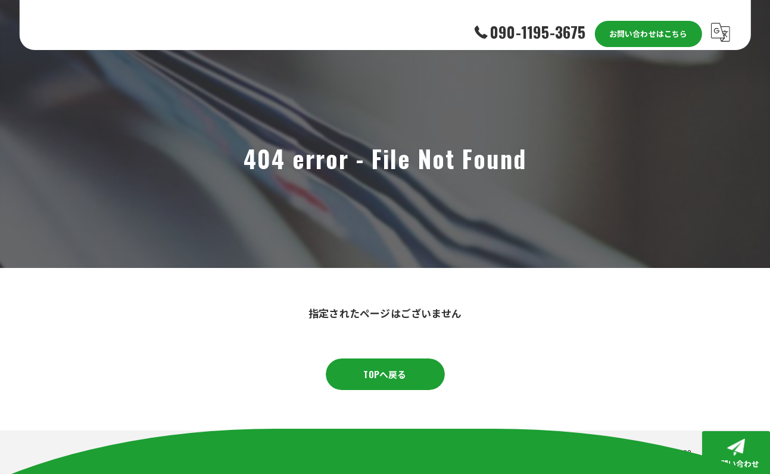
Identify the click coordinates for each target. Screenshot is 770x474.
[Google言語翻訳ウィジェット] (720, 25)
